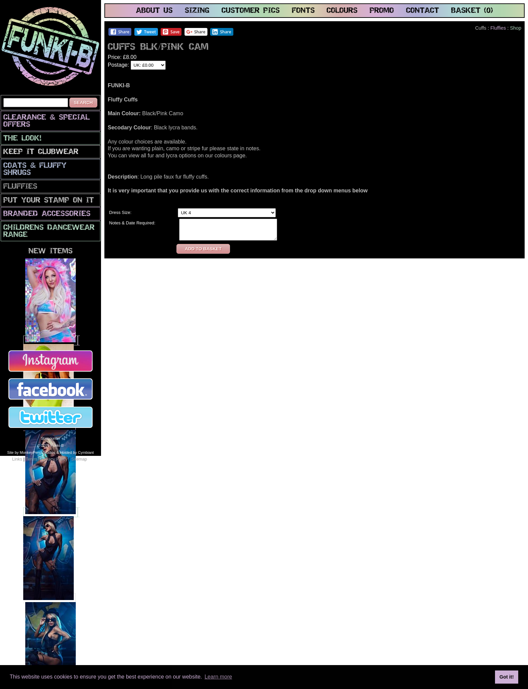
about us (154, 10)
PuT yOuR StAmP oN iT (48, 200)
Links (17, 459)
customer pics (251, 10)
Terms (31, 459)
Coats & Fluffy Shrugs (35, 169)
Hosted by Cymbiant (77, 452)
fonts (303, 10)
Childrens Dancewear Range (49, 231)
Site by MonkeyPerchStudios (31, 452)
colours (342, 10)
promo (382, 10)
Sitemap (79, 459)
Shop (515, 28)
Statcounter (50, 438)
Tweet (146, 32)
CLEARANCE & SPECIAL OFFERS (46, 121)
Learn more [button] (218, 677)
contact (422, 10)
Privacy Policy (54, 459)
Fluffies (20, 186)
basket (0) (472, 10)
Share (119, 32)
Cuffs (480, 28)
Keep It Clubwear (40, 152)
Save (170, 32)
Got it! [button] (506, 677)
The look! (22, 138)
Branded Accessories (47, 214)
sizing (197, 10)
